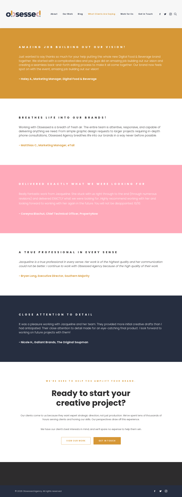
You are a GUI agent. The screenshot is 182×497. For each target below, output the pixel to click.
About (54, 14)
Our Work (68, 14)
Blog (80, 14)
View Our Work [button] (75, 440)
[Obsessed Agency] (23, 14)
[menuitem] (54, 14)
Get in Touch (145, 14)
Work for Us (126, 14)
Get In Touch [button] (107, 440)
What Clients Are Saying (101, 14)
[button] (161, 14)
